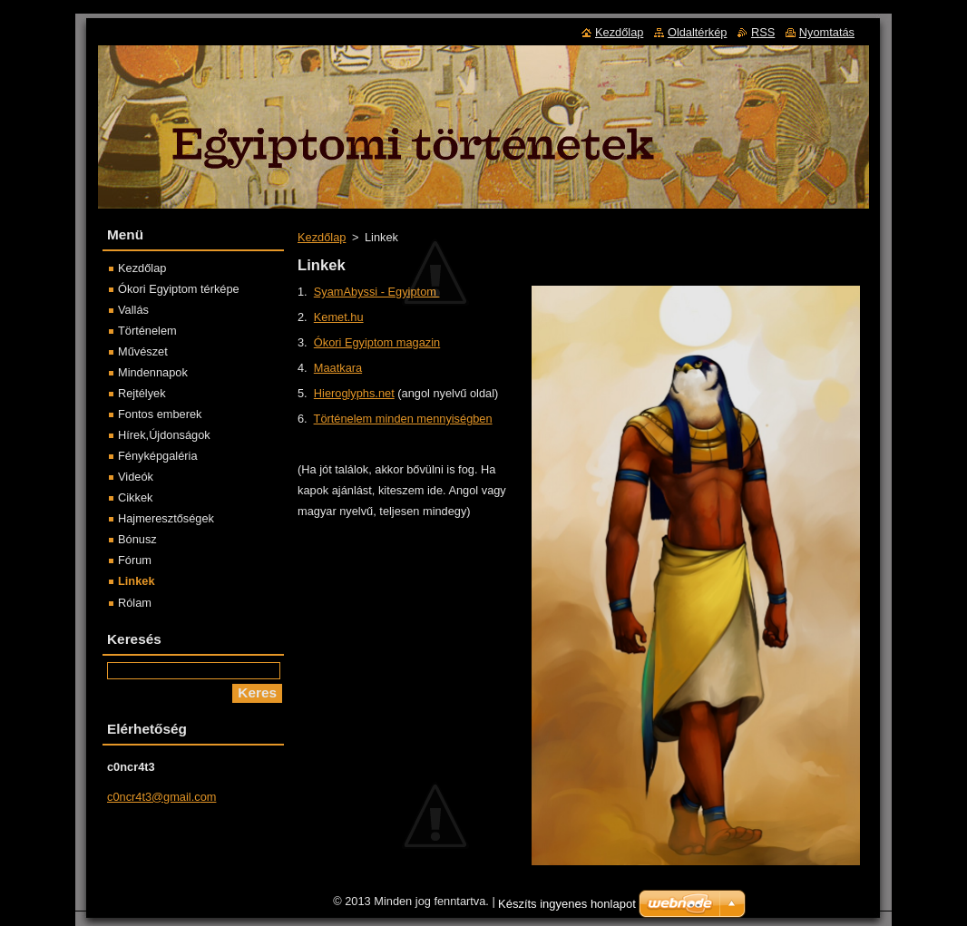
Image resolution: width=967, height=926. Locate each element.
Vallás (133, 310)
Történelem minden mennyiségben (403, 418)
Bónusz (137, 539)
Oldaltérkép (697, 32)
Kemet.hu (339, 317)
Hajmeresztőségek (166, 518)
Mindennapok (153, 372)
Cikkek (135, 497)
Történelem (147, 330)
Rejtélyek (142, 393)
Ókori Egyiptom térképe (178, 289)
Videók (135, 476)
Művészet (143, 351)
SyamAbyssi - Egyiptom (377, 291)
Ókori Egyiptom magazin (377, 342)
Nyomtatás (827, 32)
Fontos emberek (159, 414)
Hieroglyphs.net (354, 393)
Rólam (134, 602)
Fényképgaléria (158, 456)
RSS (763, 32)
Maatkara (338, 368)
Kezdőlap (322, 237)
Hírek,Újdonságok (164, 435)
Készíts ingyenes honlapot (567, 908)
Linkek (136, 581)
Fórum (134, 560)
